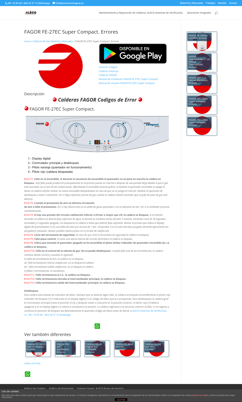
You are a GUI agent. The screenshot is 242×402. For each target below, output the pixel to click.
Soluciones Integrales (199, 13)
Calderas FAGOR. (108, 75)
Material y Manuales (191, 3)
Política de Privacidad (61, 388)
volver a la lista (32, 363)
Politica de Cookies (34, 388)
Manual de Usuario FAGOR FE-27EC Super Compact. (127, 83)
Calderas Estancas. (109, 71)
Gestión (222, 3)
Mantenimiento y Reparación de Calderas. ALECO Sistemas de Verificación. (141, 13)
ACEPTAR (121, 400)
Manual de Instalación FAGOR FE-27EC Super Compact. (129, 79)
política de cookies (200, 395)
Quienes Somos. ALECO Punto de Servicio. (100, 388)
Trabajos (210, 3)
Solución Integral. (108, 67)
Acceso (233, 3)
